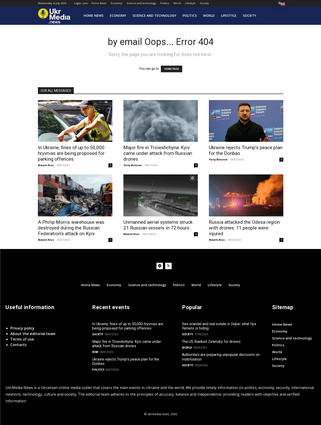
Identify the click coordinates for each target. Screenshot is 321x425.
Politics (164, 3)
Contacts (18, 344)
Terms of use (22, 339)
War (95, 352)
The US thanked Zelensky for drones (211, 341)
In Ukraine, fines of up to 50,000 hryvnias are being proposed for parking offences (71, 153)
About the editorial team (32, 333)
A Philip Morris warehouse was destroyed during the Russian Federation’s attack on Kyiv (71, 227)
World (177, 3)
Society (204, 3)
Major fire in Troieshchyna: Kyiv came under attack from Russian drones (157, 153)
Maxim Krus (46, 165)
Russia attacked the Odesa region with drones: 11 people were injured (244, 227)
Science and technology (141, 3)
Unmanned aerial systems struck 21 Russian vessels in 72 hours (158, 225)
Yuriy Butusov (132, 165)
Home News (98, 3)
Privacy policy (22, 328)
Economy (116, 3)
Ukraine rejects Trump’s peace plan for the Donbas (125, 361)
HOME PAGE (171, 68)
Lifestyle (190, 3)
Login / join (81, 3)
